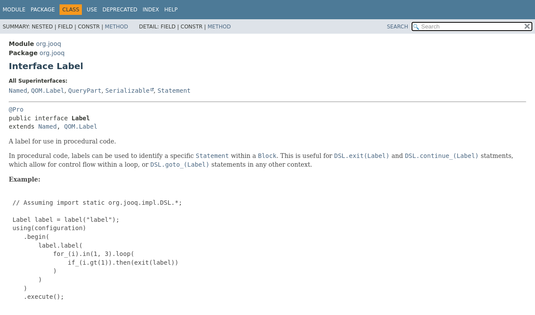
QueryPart (85, 90)
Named (18, 90)
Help (171, 10)
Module (14, 10)
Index (151, 10)
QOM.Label (47, 90)
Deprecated (119, 10)
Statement (174, 90)
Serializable (128, 90)
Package (43, 10)
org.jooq (48, 43)
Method (116, 27)
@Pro (16, 109)
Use (92, 10)
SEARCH (397, 27)
